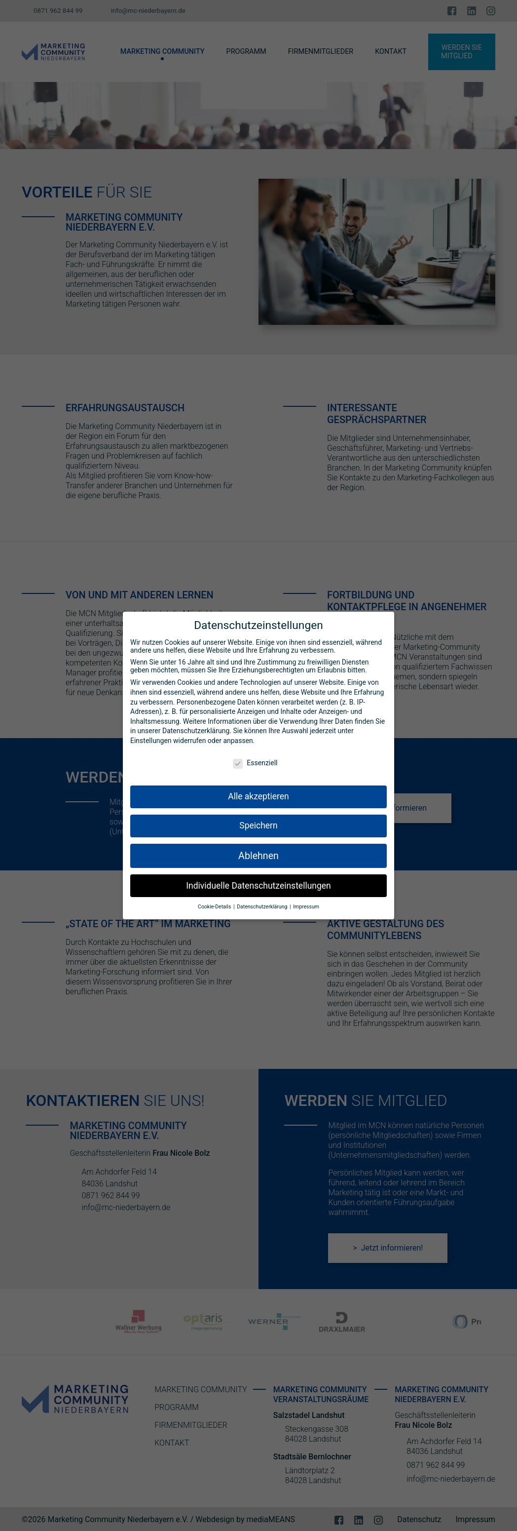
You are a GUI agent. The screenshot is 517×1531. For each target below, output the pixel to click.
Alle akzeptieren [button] (258, 793)
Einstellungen (151, 738)
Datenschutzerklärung (195, 728)
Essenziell (255, 759)
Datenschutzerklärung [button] (263, 904)
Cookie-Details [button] (215, 904)
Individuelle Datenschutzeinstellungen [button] (258, 882)
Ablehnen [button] (258, 853)
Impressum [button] (306, 904)
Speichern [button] (258, 822)
